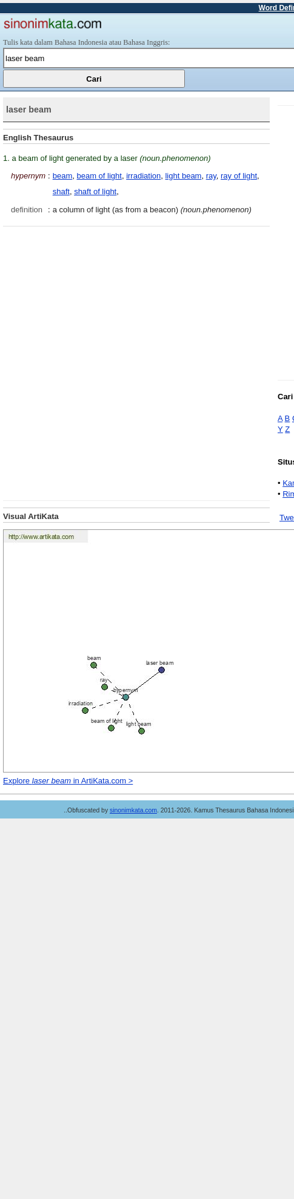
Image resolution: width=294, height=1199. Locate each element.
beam (63, 175)
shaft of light (95, 191)
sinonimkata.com (133, 810)
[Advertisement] (135, 362)
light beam (183, 175)
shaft (61, 191)
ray (211, 175)
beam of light (98, 175)
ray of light (239, 175)
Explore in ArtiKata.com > (68, 780)
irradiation (143, 175)
